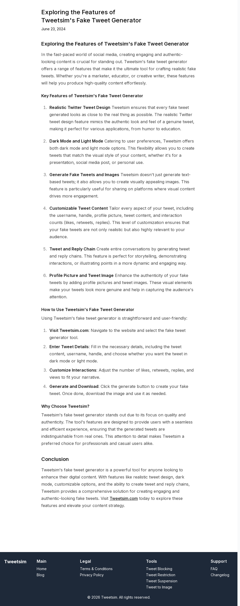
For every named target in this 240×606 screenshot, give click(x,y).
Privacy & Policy (202, 7)
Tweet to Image (62, 7)
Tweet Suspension (161, 581)
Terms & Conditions (96, 569)
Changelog (163, 7)
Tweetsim (15, 561)
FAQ (223, 7)
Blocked (108, 7)
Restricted (88, 7)
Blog (146, 7)
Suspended (128, 7)
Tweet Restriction (160, 575)
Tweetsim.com (124, 512)
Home (40, 7)
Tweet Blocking (159, 569)
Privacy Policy (92, 575)
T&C (180, 7)
